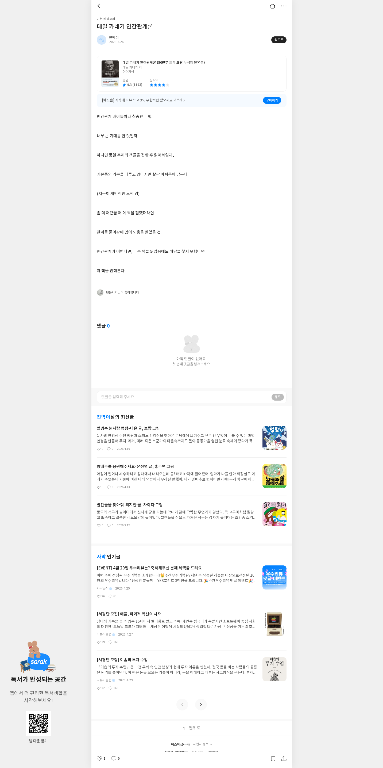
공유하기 (284, 758)
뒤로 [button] (99, 6)
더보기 (284, 6)
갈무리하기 (273, 758)
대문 (272, 6)
